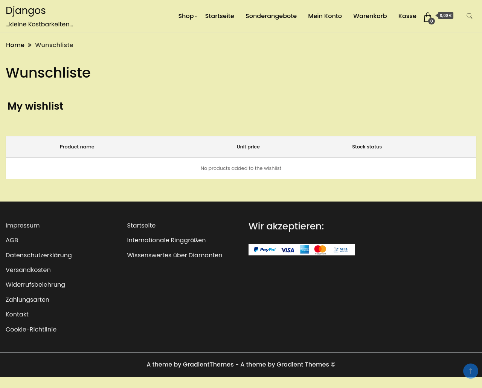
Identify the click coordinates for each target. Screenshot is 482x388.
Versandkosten (28, 270)
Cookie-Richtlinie (31, 329)
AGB (12, 240)
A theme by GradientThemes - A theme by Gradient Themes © (241, 364)
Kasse (407, 16)
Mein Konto (325, 16)
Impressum (23, 225)
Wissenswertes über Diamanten (175, 255)
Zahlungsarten (27, 299)
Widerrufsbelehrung (35, 284)
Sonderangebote (271, 16)
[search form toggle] (469, 16)
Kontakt (17, 314)
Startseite (219, 16)
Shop (186, 16)
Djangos (26, 10)
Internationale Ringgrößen (166, 240)
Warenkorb (370, 16)
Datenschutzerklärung (39, 255)
